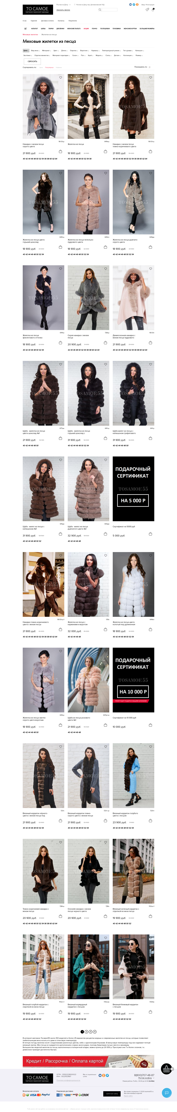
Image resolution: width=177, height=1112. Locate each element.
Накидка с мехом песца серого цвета (33, 145)
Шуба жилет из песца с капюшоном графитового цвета (124, 432)
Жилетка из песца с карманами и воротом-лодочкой (78, 623)
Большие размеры (147, 29)
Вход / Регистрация (148, 5)
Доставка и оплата (47, 21)
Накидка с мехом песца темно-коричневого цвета (124, 145)
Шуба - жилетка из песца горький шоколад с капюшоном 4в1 (79, 432)
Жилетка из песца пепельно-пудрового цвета (81, 241)
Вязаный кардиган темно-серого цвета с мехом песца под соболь (80, 814)
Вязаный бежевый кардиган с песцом (125, 1005)
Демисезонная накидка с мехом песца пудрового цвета (124, 336)
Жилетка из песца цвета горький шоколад (34, 241)
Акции (86, 29)
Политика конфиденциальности (68, 1080)
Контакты (61, 21)
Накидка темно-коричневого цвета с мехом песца (36, 623)
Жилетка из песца (76, 144)
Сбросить (32, 61)
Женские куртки (130, 29)
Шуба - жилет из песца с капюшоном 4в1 (33, 527)
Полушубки (105, 29)
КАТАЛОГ (34, 29)
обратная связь (112, 1094)
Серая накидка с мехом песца (78, 336)
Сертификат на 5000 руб (124, 526)
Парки (50, 29)
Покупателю (73, 21)
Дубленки (60, 29)
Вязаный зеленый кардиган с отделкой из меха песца (126, 910)
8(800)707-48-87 (144, 1075)
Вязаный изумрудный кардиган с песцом (77, 1005)
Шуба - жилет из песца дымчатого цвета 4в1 (78, 527)
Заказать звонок (63, 10)
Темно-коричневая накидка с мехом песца (36, 910)
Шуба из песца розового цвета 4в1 (79, 719)
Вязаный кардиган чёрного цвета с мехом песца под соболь (35, 814)
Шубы (43, 29)
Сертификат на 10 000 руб (124, 718)
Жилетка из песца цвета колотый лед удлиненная (124, 623)
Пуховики (117, 29)
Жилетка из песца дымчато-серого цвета (125, 241)
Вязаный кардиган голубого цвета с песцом (125, 814)
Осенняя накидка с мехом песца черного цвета (79, 910)
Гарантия (34, 21)
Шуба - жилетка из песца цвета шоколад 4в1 (34, 432)
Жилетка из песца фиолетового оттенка (32, 336)
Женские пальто (74, 29)
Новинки (59, 67)
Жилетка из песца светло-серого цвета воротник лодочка (34, 719)
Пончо (94, 29)
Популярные (49, 67)
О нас (25, 21)
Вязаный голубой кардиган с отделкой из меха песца (35, 1005)
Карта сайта (128, 1096)
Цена (41, 67)
